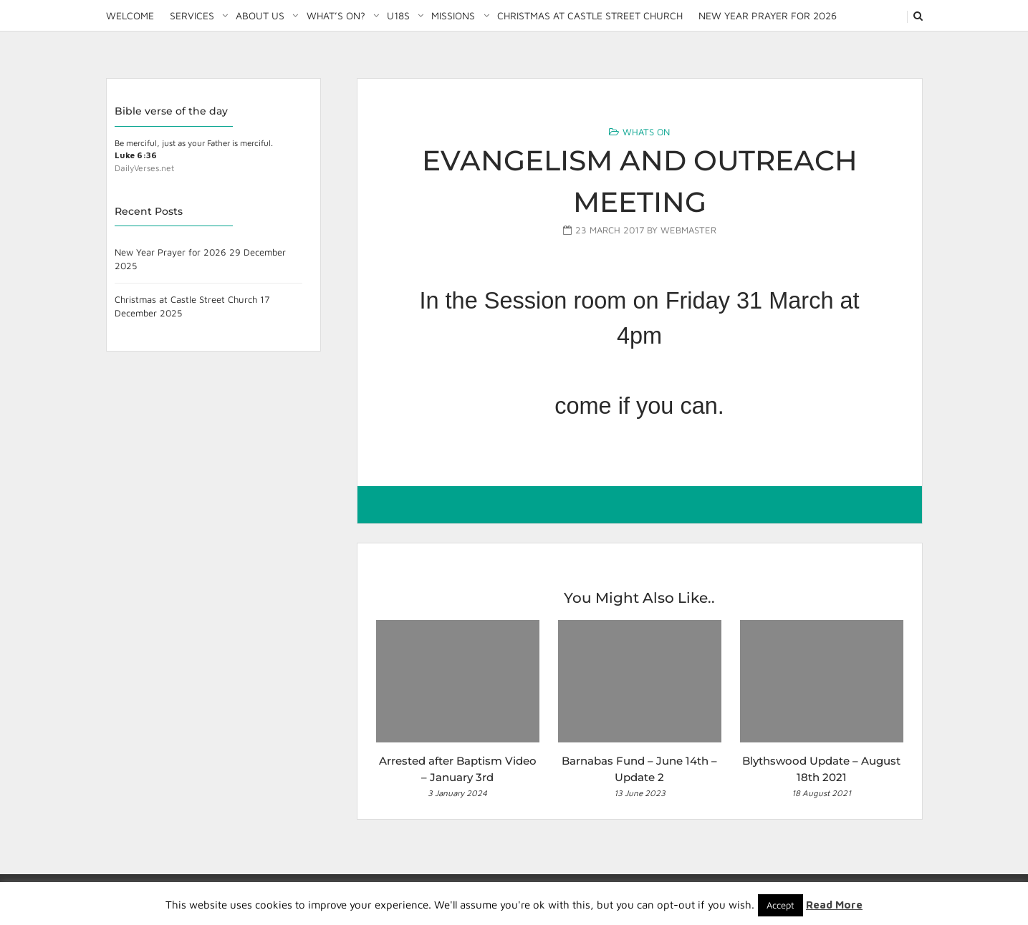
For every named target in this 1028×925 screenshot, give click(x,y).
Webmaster (688, 230)
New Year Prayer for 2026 (767, 15)
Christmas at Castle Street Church (590, 15)
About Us (260, 15)
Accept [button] (780, 905)
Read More (834, 905)
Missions (453, 15)
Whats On (646, 131)
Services (192, 15)
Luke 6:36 (136, 155)
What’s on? (336, 15)
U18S (398, 15)
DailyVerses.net (144, 168)
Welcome (130, 15)
